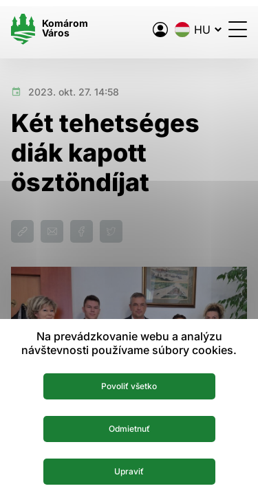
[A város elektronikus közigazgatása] (160, 29)
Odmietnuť (129, 429)
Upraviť (129, 471)
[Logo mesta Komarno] (49, 29)
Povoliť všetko (129, 386)
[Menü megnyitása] (237, 29)
